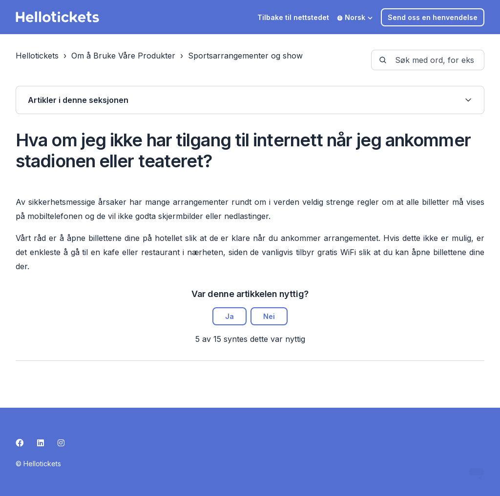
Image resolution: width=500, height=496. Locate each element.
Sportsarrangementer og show (245, 55)
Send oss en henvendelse (433, 17)
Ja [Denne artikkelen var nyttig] (229, 316)
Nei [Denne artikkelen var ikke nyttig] (269, 316)
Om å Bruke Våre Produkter (123, 55)
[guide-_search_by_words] (427, 60)
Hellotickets (37, 55)
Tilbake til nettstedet (293, 17)
